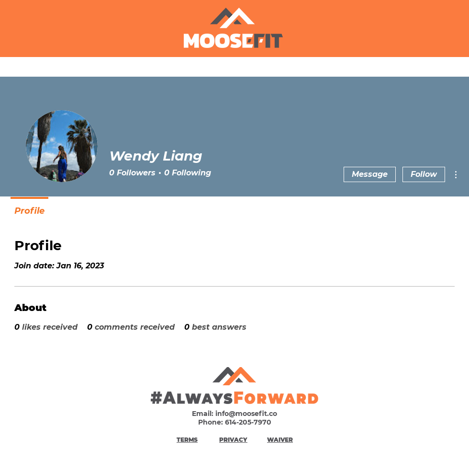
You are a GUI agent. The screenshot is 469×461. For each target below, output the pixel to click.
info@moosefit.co (246, 413)
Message (370, 174)
